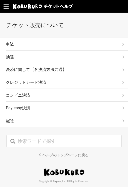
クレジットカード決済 (26, 82)
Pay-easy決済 (18, 107)
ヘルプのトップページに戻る (65, 155)
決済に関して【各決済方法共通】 (36, 69)
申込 (10, 44)
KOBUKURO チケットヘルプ (43, 6)
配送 (10, 120)
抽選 (10, 57)
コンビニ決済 (18, 95)
